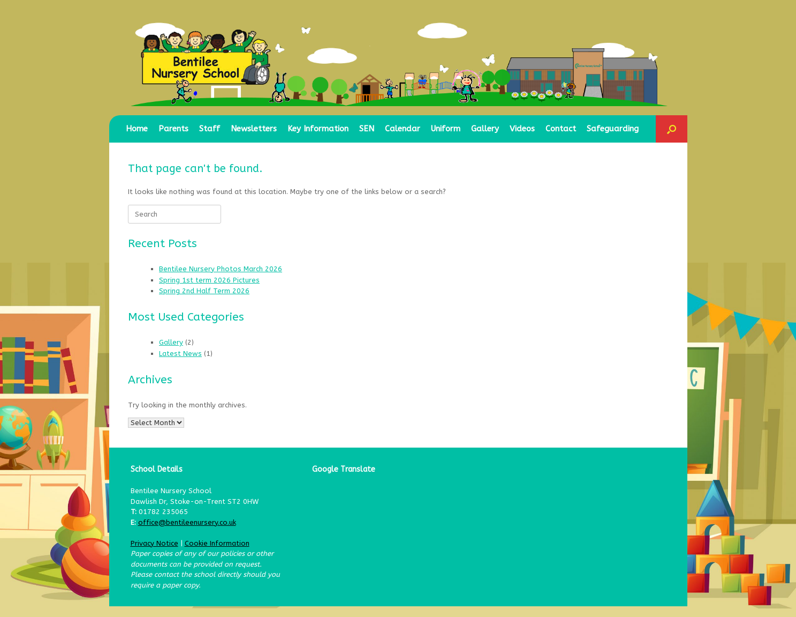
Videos (522, 128)
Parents (173, 128)
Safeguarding (613, 128)
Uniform (445, 128)
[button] (671, 129)
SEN (366, 128)
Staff (209, 128)
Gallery (485, 128)
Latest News (180, 354)
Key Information (317, 128)
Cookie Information (217, 543)
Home (137, 128)
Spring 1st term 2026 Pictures (209, 280)
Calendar (402, 128)
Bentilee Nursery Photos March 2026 (220, 269)
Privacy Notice (154, 543)
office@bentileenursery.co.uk (187, 522)
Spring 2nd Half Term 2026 (204, 291)
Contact (560, 128)
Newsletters (254, 128)
